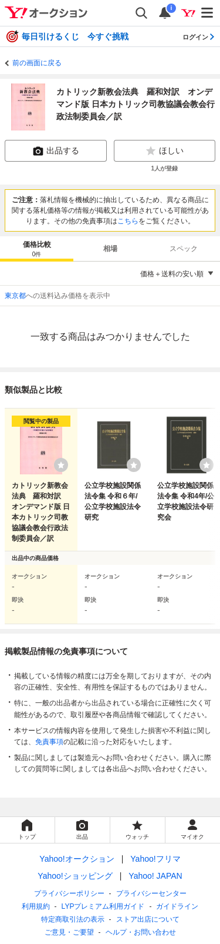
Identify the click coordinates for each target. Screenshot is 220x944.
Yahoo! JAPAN (155, 876)
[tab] (36, 248)
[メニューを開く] (207, 13)
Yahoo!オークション (76, 858)
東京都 (15, 295)
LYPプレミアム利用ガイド (103, 906)
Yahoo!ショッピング (75, 876)
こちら (127, 221)
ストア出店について (148, 919)
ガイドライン (177, 906)
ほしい (164, 151)
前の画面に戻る (37, 63)
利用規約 (36, 906)
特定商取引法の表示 (72, 919)
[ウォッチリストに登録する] (61, 465)
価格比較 (37, 249)
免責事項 (49, 742)
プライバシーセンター (151, 893)
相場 (110, 249)
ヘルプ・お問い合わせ (141, 932)
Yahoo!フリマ (155, 858)
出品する (55, 151)
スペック (184, 249)
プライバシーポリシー (69, 893)
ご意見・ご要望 (69, 932)
